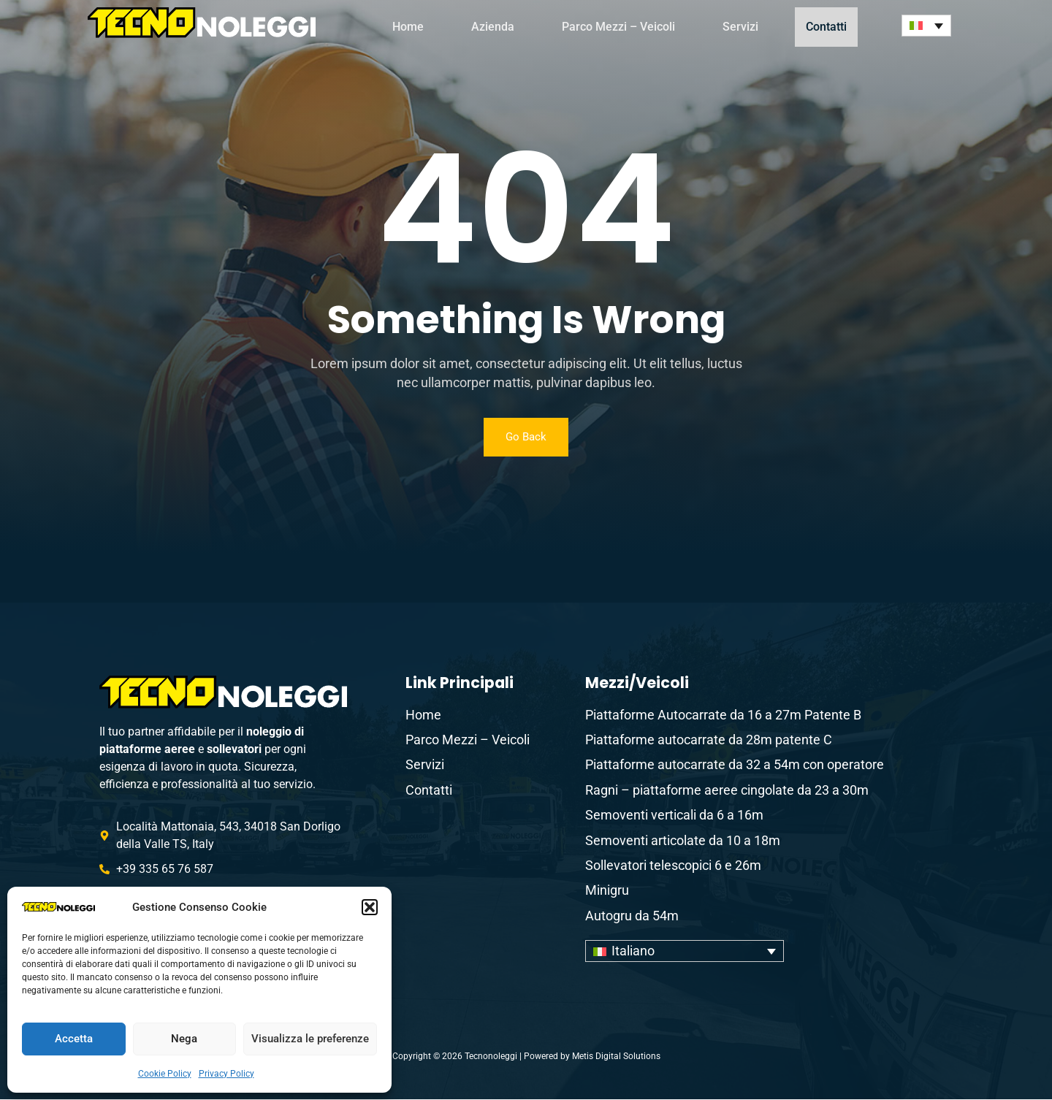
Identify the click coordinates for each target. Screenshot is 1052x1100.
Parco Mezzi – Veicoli (618, 27)
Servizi (740, 27)
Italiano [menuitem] (633, 951)
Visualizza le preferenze (310, 1038)
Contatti (832, 27)
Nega (184, 1038)
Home (408, 27)
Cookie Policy (164, 1074)
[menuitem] (926, 26)
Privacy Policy (226, 1074)
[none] (926, 26)
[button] (369, 907)
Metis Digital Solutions (616, 1057)
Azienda (492, 27)
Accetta (74, 1038)
